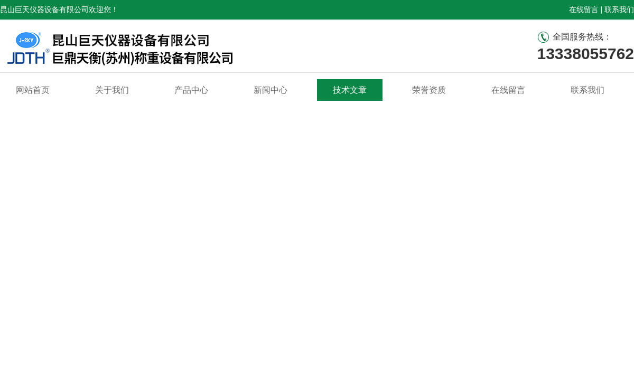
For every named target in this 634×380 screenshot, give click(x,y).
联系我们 (619, 9)
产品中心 (191, 90)
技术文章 (350, 90)
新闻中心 (270, 90)
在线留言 (584, 9)
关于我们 (112, 90)
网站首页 (33, 90)
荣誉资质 (429, 90)
